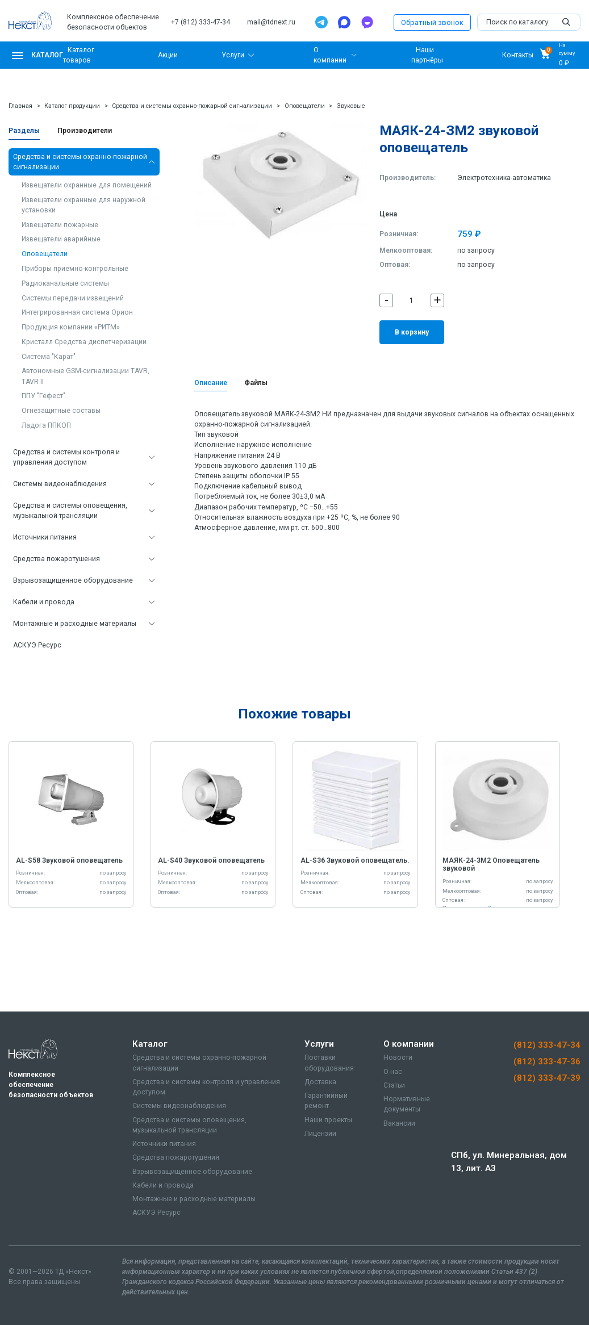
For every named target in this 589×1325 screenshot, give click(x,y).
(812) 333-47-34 (546, 1045)
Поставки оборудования (329, 1063)
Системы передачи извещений (73, 298)
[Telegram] (321, 22)
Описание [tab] (210, 383)
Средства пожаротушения (56, 559)
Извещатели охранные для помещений (87, 185)
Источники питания (45, 537)
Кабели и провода (43, 602)
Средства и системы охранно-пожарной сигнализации (192, 106)
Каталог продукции (72, 106)
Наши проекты (328, 1120)
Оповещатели (305, 106)
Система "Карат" (49, 357)
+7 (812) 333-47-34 (200, 22)
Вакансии (399, 1123)
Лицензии (320, 1134)
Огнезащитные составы (61, 411)
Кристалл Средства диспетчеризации (84, 342)
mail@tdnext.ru (271, 22)
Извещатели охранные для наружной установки (83, 205)
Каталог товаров (78, 55)
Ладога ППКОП (46, 425)
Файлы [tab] (256, 383)
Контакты (517, 55)
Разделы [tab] (24, 131)
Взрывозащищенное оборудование (73, 580)
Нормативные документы (406, 1104)
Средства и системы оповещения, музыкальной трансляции (70, 510)
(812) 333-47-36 (546, 1061)
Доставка (320, 1082)
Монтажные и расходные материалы (74, 624)
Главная (20, 106)
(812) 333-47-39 (546, 1078)
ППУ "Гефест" (43, 396)
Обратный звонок (432, 22)
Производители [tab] (84, 131)
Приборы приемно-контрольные (75, 269)
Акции (168, 55)
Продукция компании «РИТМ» (71, 327)
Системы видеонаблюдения (60, 484)
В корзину (412, 332)
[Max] (344, 22)
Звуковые (351, 106)
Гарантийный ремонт (326, 1101)
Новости (397, 1057)
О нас (392, 1072)
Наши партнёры (427, 55)
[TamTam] (367, 22)
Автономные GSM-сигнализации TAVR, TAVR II (85, 376)
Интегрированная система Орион (77, 312)
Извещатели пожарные (60, 225)
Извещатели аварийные (61, 239)
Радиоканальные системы (65, 283)
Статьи (394, 1085)
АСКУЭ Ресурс (37, 645)
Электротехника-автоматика (504, 178)
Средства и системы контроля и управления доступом (66, 457)
